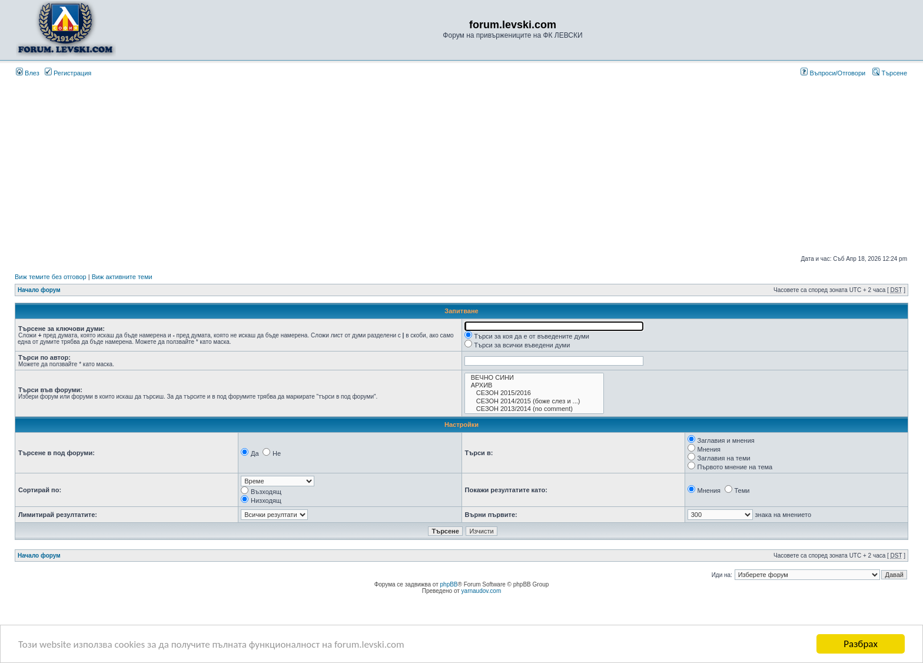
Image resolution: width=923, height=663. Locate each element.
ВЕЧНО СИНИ (534, 378)
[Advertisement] (461, 166)
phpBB (449, 584)
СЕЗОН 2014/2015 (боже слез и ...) (534, 401)
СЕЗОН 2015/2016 (534, 393)
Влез (27, 73)
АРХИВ (534, 385)
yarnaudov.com (482, 591)
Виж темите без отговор (51, 276)
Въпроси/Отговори (833, 73)
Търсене (889, 73)
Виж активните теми (122, 276)
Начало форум (39, 290)
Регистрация (68, 73)
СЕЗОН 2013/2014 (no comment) (534, 409)
